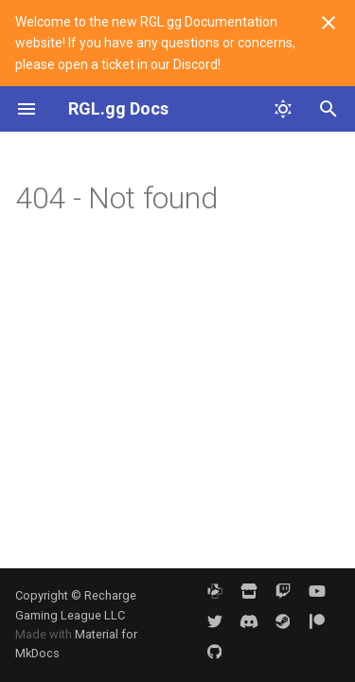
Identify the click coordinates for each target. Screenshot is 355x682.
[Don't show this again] (328, 22)
